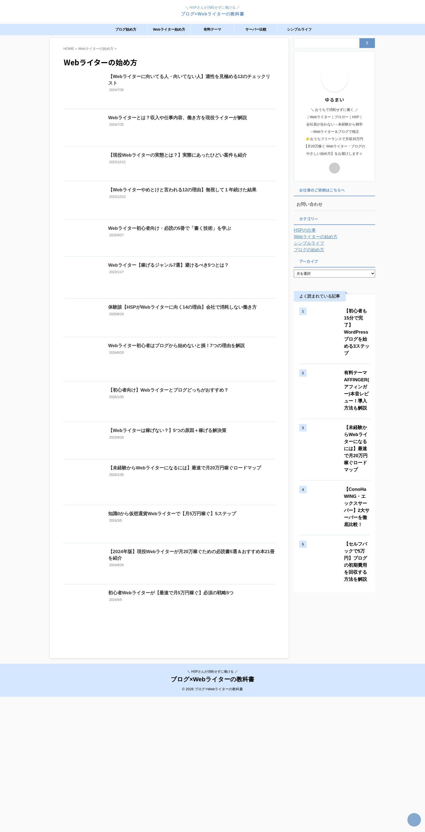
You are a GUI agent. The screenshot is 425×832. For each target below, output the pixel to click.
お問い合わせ (308, 204)
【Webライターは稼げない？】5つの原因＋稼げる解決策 (177, 515)
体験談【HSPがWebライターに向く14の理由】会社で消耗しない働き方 (192, 362)
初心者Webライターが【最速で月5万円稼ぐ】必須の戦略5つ (183, 717)
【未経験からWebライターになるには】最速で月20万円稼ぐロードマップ (194, 561)
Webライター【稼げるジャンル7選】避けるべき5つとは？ (178, 310)
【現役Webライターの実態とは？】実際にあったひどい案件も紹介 (187, 174)
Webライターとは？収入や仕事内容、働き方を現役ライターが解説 (187, 128)
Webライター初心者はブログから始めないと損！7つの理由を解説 (186, 410)
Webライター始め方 (169, 29)
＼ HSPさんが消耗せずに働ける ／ (212, 806)
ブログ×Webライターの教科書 (212, 14)
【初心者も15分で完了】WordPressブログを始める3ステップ (349, 318)
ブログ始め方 (125, 29)
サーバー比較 (255, 29)
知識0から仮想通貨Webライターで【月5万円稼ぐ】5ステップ (182, 619)
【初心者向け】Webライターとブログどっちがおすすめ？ (178, 465)
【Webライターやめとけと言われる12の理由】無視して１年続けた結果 (191, 217)
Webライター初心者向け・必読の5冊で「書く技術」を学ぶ (179, 264)
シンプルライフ (299, 29)
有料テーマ (212, 29)
